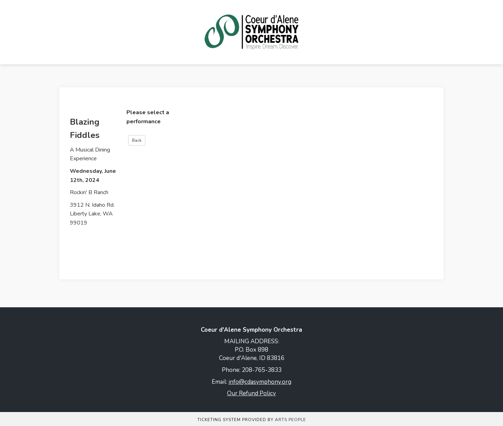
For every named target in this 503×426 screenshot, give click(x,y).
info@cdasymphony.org (259, 382)
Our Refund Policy (251, 393)
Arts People (290, 420)
